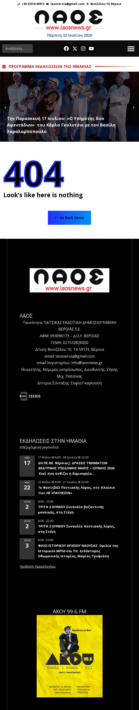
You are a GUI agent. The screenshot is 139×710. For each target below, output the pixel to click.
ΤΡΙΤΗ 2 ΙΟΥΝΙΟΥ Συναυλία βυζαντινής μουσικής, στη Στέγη (71, 509)
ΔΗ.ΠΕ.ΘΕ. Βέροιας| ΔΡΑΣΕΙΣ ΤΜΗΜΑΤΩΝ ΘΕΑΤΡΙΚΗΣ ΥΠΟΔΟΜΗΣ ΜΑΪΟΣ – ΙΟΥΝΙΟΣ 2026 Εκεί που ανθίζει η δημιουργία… (76, 468)
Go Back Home (69, 217)
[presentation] (5, 106)
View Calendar (38, 566)
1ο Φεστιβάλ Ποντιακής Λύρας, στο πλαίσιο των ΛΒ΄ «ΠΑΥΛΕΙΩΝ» (76, 490)
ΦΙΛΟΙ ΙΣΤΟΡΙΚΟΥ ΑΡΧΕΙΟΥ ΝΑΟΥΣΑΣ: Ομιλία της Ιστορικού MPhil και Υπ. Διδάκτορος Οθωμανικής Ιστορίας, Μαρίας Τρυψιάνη (78, 550)
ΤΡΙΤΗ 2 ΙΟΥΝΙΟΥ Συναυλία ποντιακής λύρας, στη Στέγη (76, 529)
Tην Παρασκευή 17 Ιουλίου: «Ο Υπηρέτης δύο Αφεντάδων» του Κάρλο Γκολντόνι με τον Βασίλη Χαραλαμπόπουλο (61, 125)
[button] (131, 48)
